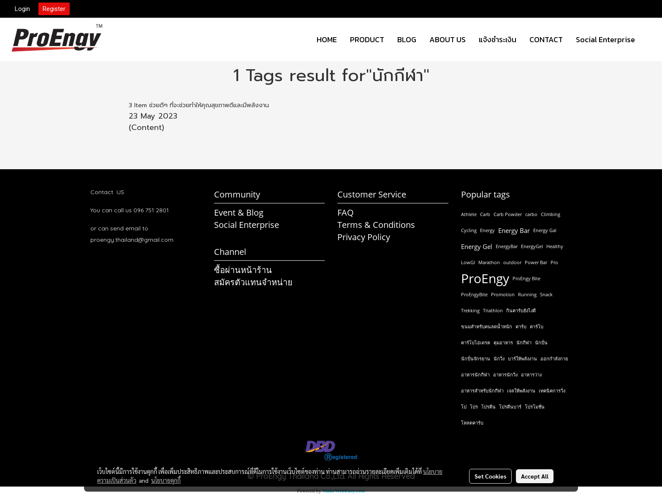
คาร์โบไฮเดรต (475, 342)
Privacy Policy (363, 237)
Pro (554, 262)
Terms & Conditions (376, 224)
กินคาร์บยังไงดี (521, 310)
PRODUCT (367, 39)
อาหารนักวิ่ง (505, 374)
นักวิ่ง (499, 358)
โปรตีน (488, 406)
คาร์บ (520, 326)
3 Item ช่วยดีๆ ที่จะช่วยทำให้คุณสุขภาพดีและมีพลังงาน (199, 105)
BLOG (406, 39)
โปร (474, 406)
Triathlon (493, 310)
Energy (487, 230)
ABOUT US (447, 39)
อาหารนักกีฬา (475, 374)
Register (54, 9)
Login (22, 9)
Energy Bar (514, 230)
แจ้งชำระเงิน (497, 39)
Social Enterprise (605, 39)
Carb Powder (508, 214)
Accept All (534, 476)
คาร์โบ (536, 326)
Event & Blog (238, 212)
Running (527, 294)
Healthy (554, 246)
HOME (327, 39)
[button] (649, 39)
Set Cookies (490, 476)
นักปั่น (541, 342)
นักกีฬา (524, 342)
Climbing (550, 214)
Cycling (469, 230)
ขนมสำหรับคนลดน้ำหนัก (486, 326)
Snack (546, 294)
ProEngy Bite (526, 278)
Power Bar (536, 262)
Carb (485, 214)
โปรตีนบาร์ (510, 406)
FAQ (345, 212)
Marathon (489, 262)
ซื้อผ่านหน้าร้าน (243, 270)
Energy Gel (476, 246)
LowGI (468, 262)
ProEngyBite (474, 294)
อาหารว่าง (531, 374)
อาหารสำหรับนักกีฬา (482, 390)
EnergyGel (532, 246)
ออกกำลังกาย (554, 358)
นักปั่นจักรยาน (475, 358)
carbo (531, 214)
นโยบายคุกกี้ (166, 480)
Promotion (503, 294)
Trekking (470, 310)
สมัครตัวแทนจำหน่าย (253, 282)
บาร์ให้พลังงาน (522, 358)
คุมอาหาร (503, 342)
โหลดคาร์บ (472, 422)
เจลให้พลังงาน (521, 390)
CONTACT (546, 39)
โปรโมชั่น (535, 406)
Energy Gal (544, 230)
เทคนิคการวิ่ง (552, 390)
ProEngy (485, 278)
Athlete (469, 214)
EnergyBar (507, 246)
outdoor (512, 262)
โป (464, 406)
